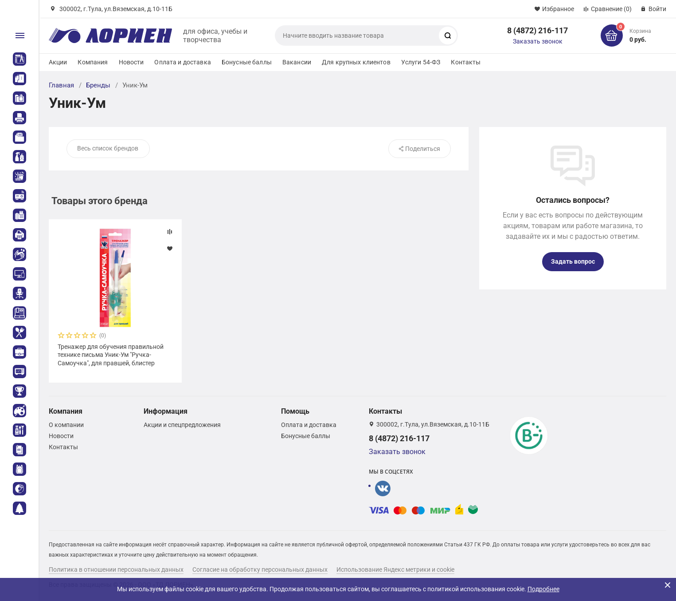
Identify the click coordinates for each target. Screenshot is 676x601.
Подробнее (543, 589)
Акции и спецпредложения (182, 424)
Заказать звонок (538, 41)
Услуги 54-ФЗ (421, 62)
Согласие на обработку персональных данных (260, 569)
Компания (93, 62)
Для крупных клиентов (356, 62)
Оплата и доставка (182, 62)
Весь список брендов (107, 148)
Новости (131, 62)
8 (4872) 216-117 (537, 30)
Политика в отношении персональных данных (116, 569)
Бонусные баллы (247, 62)
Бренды (98, 85)
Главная (61, 85)
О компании (66, 424)
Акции (58, 62)
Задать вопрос (573, 261)
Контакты (466, 62)
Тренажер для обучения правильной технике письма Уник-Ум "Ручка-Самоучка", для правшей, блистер (111, 354)
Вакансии (296, 62)
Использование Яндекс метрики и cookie (395, 569)
